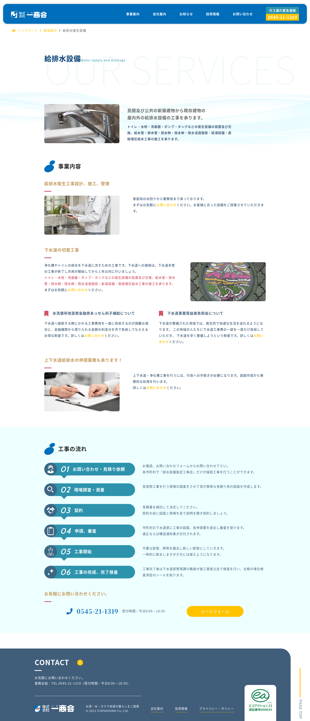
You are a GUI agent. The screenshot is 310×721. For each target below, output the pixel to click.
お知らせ (186, 13)
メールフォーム (215, 611)
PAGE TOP (301, 692)
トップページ (25, 30)
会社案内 (159, 13)
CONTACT (59, 662)
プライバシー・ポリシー (215, 709)
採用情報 (212, 13)
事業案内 (133, 13)
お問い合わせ (243, 13)
